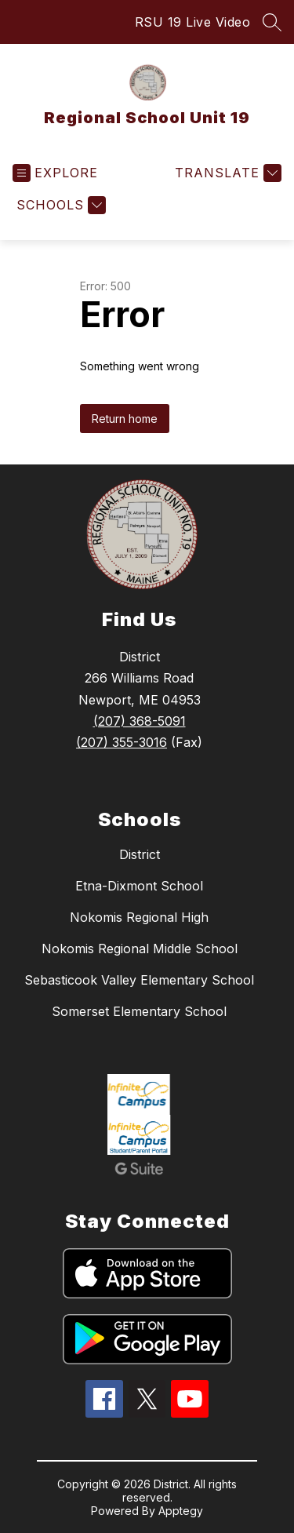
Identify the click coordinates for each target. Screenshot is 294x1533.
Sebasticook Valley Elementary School (139, 980)
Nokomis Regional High (139, 917)
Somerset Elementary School (139, 1011)
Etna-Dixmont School (139, 886)
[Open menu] (55, 173)
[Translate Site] (226, 173)
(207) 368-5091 (139, 721)
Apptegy (180, 1510)
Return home (125, 418)
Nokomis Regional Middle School (140, 948)
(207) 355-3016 (121, 742)
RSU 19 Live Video (193, 22)
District (139, 854)
